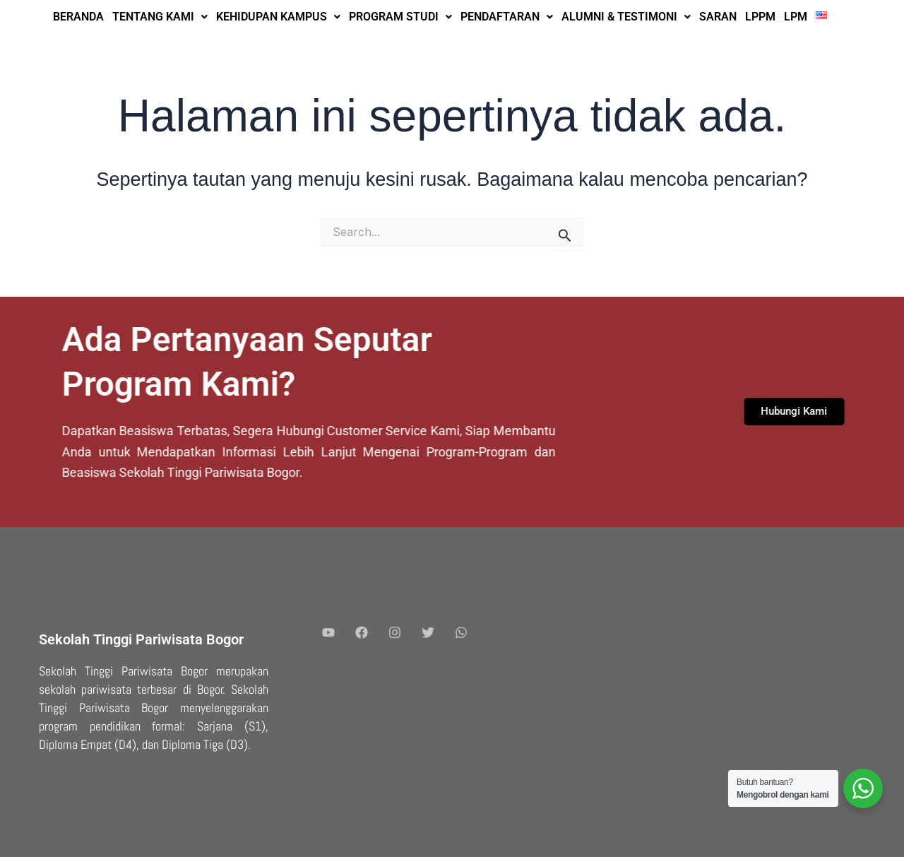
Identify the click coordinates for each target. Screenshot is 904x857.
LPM (795, 16)
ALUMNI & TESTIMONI (626, 16)
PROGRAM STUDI (400, 16)
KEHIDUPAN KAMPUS (278, 16)
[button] (160, 17)
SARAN (718, 16)
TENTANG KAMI (160, 16)
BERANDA (78, 16)
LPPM (760, 16)
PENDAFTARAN (506, 16)
